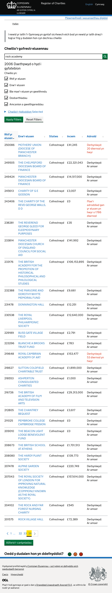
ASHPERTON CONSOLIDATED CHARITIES (28, 382)
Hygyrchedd (17, 574)
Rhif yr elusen (17, 78)
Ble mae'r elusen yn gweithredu (28, 91)
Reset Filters (34, 119)
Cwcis (5, 574)
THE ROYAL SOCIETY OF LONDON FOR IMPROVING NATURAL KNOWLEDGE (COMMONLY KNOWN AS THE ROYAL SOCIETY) (32, 487)
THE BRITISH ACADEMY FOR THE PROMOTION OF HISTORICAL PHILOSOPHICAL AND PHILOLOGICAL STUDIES (31, 272)
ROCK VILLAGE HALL (30, 519)
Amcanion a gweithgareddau (26, 104)
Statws (53, 136)
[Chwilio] (56, 56)
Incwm (71, 136)
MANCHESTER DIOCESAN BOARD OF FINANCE (32, 180)
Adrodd (91, 136)
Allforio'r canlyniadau (19, 542)
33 (25, 534)
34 (30, 534)
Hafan (15, 23)
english (89, 4)
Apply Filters (13, 119)
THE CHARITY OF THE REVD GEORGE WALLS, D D (32, 205)
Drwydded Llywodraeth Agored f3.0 (54, 585)
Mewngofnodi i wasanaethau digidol (86, 18)
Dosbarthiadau (18, 98)
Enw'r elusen (17, 85)
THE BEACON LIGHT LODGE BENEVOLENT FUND (31, 434)
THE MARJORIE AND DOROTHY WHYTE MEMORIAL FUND (30, 294)
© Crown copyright (98, 584)
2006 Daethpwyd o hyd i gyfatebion (22, 66)
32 (20, 534)
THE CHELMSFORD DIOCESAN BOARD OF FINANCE (32, 166)
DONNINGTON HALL (31, 304)
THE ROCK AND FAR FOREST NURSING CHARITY (30, 509)
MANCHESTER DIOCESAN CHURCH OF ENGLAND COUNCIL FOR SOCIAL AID (32, 248)
